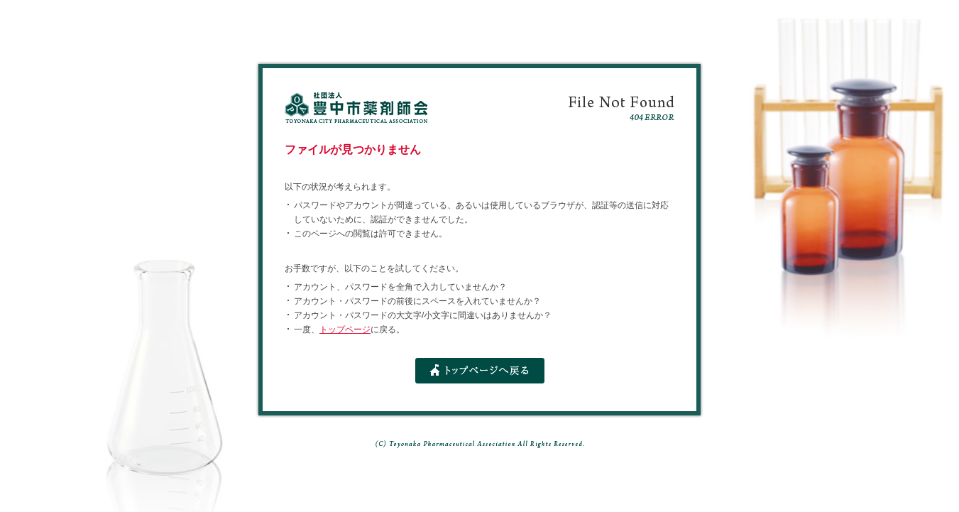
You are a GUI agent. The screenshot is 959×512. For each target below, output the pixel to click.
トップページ (345, 329)
